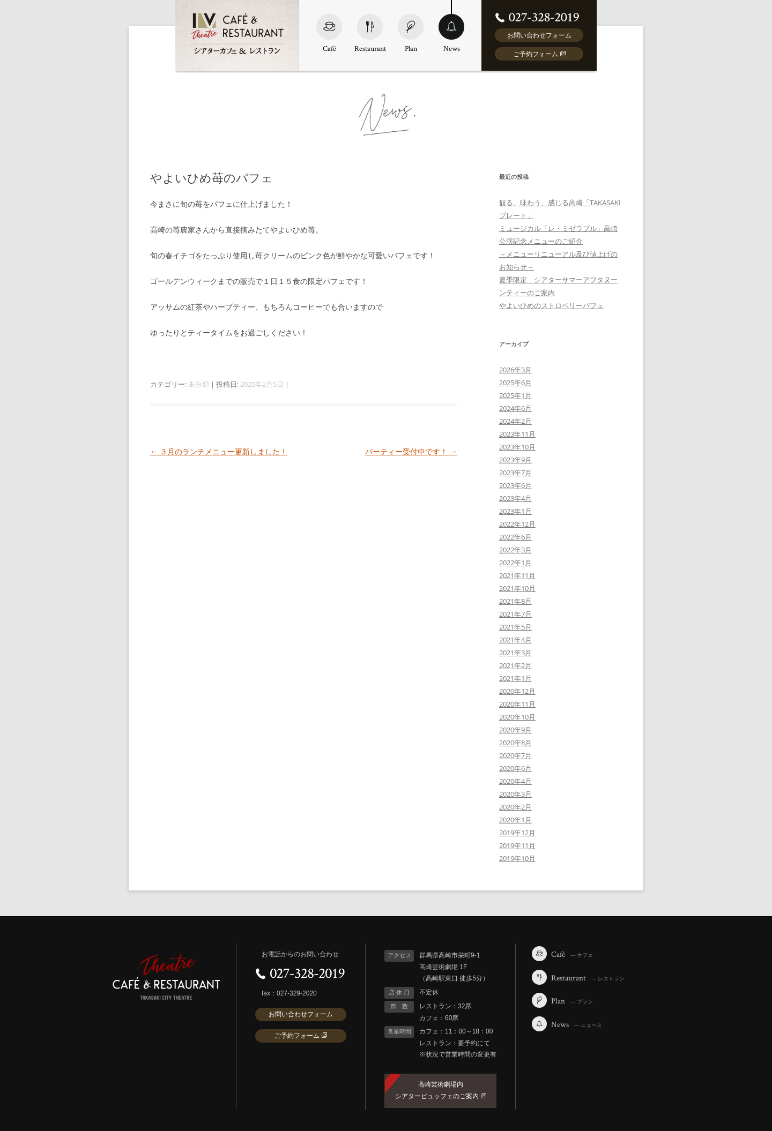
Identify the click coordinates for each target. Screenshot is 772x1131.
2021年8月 (515, 601)
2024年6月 (515, 408)
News (451, 26)
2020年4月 (515, 781)
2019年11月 (517, 845)
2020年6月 (515, 768)
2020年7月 (515, 755)
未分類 (198, 384)
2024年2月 (515, 421)
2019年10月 (517, 858)
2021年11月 (517, 575)
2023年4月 (515, 498)
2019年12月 (517, 832)
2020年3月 (515, 794)
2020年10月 (517, 717)
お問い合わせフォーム (539, 35)
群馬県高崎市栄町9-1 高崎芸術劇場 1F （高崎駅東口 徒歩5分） (454, 967)
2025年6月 (515, 382)
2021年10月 (517, 588)
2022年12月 (517, 524)
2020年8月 (515, 742)
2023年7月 (515, 472)
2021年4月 (515, 640)
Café (329, 26)
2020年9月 (515, 730)
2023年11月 (517, 434)
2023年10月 (517, 447)
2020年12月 (517, 691)
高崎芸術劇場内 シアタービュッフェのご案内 (440, 1090)
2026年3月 (515, 369)
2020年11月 (517, 704)
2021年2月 (515, 665)
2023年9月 (515, 460)
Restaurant (370, 26)
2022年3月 (515, 550)
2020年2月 (515, 807)
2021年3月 (515, 652)
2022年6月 (515, 537)
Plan (410, 26)
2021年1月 (515, 678)
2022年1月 (515, 562)
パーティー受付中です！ (411, 451)
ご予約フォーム (539, 53)
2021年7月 (515, 614)
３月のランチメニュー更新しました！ (218, 451)
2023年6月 (515, 485)
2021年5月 (515, 627)
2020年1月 (515, 820)
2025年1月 (515, 395)
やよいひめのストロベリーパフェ (551, 305)
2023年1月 (515, 511)
